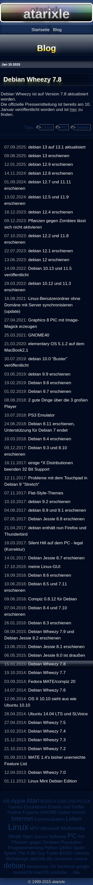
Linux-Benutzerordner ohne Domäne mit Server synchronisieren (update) (42, 305)
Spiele (10, 853)
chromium (63, 858)
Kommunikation (49, 819)
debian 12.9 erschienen (50, 164)
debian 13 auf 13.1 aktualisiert (57, 147)
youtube (58, 872)
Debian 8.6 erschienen (49, 575)
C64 (62, 801)
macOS (41, 872)
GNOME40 (38, 335)
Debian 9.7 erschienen (49, 391)
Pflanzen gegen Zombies (35, 842)
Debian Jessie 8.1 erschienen (56, 646)
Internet (22, 818)
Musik (14, 836)
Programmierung (25, 847)
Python (51, 847)
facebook (66, 866)
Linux (47, 127)
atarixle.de (41, 858)
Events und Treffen (66, 806)
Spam (79, 847)
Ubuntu (81, 853)
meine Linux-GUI (44, 566)
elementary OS (41, 866)
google (82, 866)
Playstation (71, 842)
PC (64, 127)
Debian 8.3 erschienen (49, 622)
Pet (81, 836)
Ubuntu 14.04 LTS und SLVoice (58, 713)
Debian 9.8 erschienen (49, 382)
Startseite (40, 29)
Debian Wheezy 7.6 (47, 690)
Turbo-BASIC (59, 853)
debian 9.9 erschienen (49, 374)
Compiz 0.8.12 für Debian (52, 598)
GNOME (48, 812)
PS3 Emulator (41, 415)
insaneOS (22, 872)
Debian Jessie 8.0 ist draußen (56, 655)
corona (80, 858)
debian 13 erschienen (48, 155)
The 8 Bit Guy (31, 853)
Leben (74, 819)
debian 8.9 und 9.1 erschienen (57, 510)
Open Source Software (44, 836)
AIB (6, 801)
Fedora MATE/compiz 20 (51, 681)
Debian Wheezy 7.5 (47, 722)
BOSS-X (48, 801)
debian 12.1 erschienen (50, 250)
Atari (33, 800)
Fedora (14, 812)
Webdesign (17, 858)
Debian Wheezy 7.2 (47, 748)
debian (83, 127)
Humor (79, 812)
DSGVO (75, 801)
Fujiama (31, 812)
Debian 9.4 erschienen (49, 438)
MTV (34, 828)
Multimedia (73, 828)
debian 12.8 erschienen (50, 173)
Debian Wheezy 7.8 (47, 663)
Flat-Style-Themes (45, 492)
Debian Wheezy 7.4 (47, 731)
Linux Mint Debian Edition (52, 781)
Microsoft (50, 828)
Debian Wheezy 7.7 (47, 672)
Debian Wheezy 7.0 (47, 772)
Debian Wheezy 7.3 (47, 739)
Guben (64, 812)
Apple (18, 801)
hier (73, 109)
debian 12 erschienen (48, 259)
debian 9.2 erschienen (49, 501)
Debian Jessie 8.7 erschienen (56, 557)
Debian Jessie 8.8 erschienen (56, 518)
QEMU (65, 847)
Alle (76, 872)
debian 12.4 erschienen (50, 212)
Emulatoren (35, 806)
